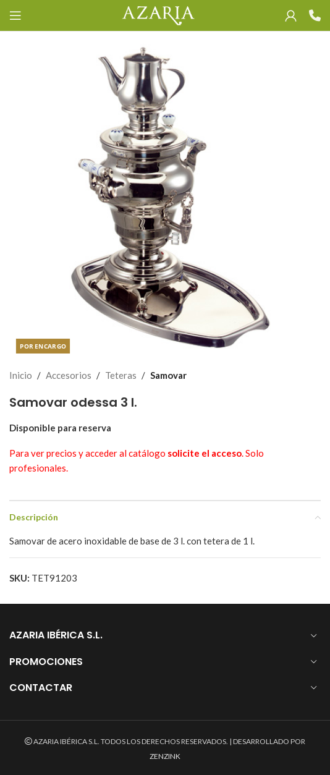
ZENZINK (165, 756)
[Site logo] (158, 14)
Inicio (20, 375)
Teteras (121, 375)
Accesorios (68, 375)
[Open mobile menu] (15, 15)
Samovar (168, 375)
